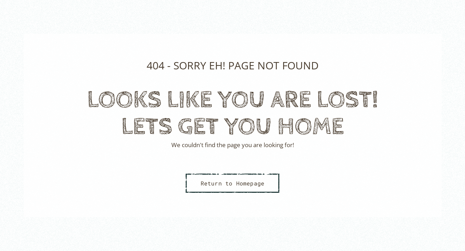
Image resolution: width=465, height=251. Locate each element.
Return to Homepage (233, 183)
